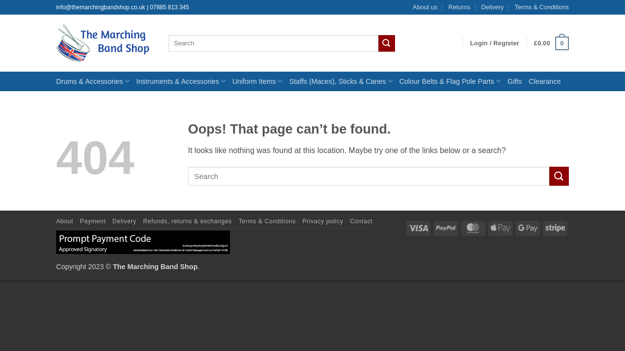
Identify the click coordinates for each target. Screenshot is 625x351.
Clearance (545, 81)
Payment (93, 221)
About (64, 221)
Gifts (514, 81)
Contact (361, 221)
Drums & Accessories (92, 81)
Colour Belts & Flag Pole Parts (450, 81)
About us (425, 7)
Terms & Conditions (542, 7)
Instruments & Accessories (181, 81)
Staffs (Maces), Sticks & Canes (340, 81)
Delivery (492, 7)
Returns (459, 7)
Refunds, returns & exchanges (187, 221)
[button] (495, 43)
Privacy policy (323, 221)
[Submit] (386, 43)
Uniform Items (257, 81)
